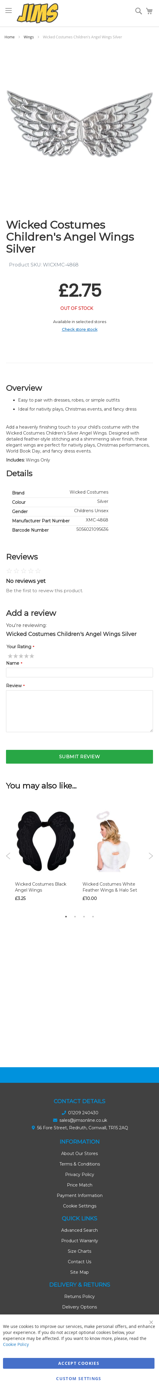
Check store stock (80, 329)
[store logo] (37, 13)
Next (150, 856)
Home (9, 36)
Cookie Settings (79, 1206)
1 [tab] (66, 916)
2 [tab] (75, 916)
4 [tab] (93, 916)
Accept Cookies (78, 1363)
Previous (8, 856)
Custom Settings (78, 1378)
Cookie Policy (16, 1344)
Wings (29, 36)
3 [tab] (84, 916)
